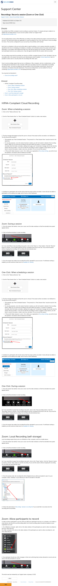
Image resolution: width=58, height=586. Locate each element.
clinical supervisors (45, 57)
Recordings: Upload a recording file (24, 506)
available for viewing (28, 262)
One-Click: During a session (14, 91)
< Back (9, 578)
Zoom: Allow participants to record (13, 95)
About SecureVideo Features (17, 17)
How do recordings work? (11, 75)
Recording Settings (43, 151)
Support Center (5, 17)
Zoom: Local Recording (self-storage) (14, 93)
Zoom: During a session (13, 87)
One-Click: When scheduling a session (17, 89)
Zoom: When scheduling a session (16, 85)
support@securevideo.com (9, 34)
